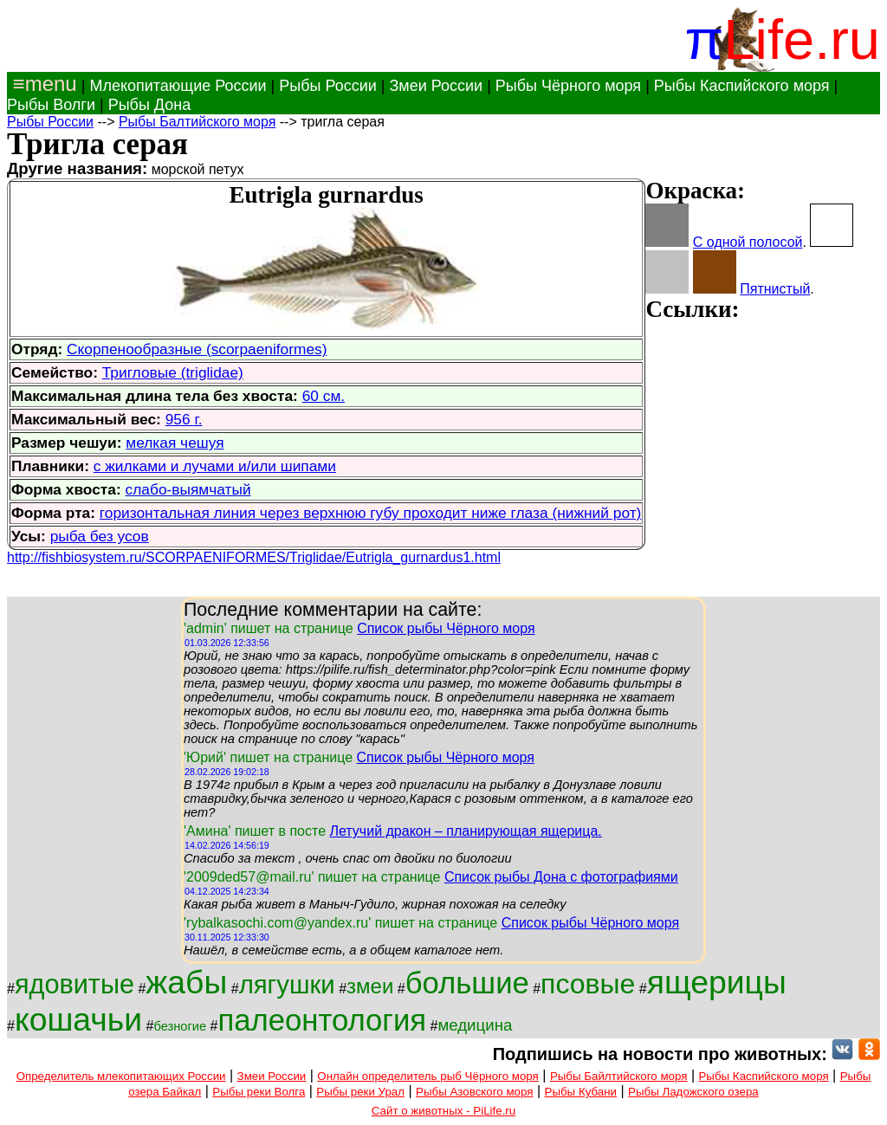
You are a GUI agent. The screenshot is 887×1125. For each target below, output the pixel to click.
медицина (474, 1025)
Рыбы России (328, 85)
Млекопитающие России (177, 85)
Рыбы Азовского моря (474, 1091)
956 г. (184, 419)
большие (467, 983)
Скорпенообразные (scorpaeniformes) (197, 349)
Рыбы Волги (51, 104)
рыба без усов (99, 536)
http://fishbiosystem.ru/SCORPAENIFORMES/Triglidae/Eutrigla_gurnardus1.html (254, 557)
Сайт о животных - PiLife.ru (443, 1110)
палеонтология (321, 1020)
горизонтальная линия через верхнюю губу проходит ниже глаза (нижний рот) (371, 512)
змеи (369, 986)
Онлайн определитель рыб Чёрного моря (427, 1076)
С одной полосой (748, 242)
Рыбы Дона (149, 104)
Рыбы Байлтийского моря (619, 1076)
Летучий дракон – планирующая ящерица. (465, 831)
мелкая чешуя (174, 442)
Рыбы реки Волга (258, 1091)
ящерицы (717, 982)
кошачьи (78, 1019)
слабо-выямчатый (188, 489)
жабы (186, 982)
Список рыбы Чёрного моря (446, 628)
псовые (588, 983)
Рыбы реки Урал (360, 1091)
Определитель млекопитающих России (121, 1076)
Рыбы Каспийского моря (742, 85)
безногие (179, 1026)
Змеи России (435, 85)
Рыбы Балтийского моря (197, 121)
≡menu (42, 83)
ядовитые (74, 984)
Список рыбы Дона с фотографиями (561, 877)
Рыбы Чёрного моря (568, 85)
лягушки (287, 984)
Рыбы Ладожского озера (693, 1091)
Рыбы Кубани (581, 1091)
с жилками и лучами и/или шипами (215, 466)
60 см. (323, 395)
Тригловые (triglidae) (172, 372)
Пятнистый (775, 288)
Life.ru (801, 39)
